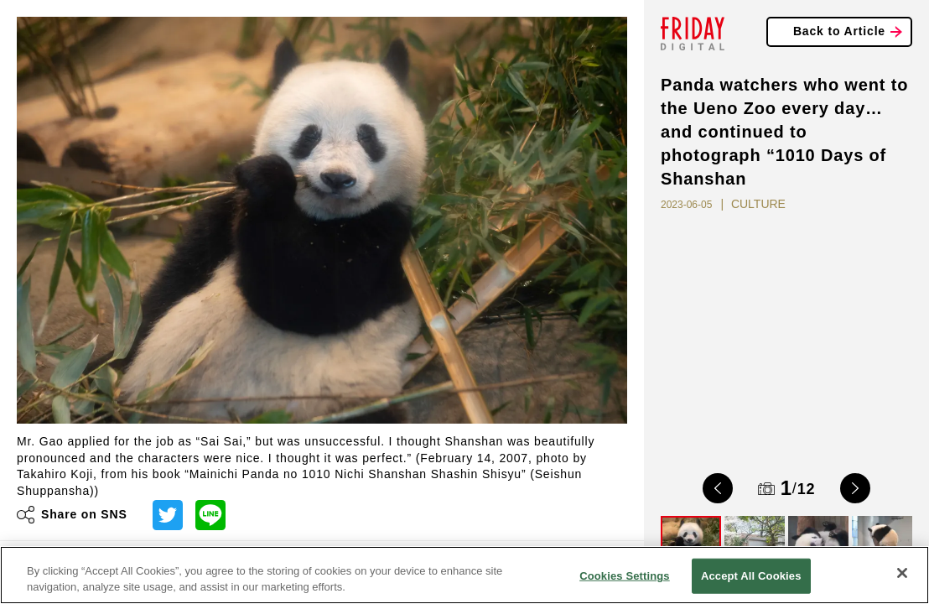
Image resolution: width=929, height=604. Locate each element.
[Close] (902, 573)
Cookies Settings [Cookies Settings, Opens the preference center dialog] (624, 576)
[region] (464, 575)
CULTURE (758, 204)
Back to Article (839, 31)
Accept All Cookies (751, 576)
